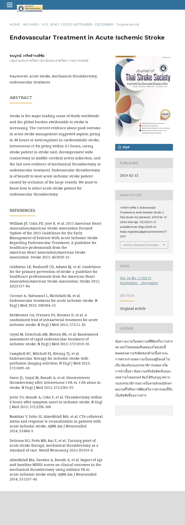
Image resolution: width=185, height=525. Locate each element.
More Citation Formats (141, 245)
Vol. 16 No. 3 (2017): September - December (77, 24)
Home (15, 24)
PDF (126, 147)
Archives (31, 24)
